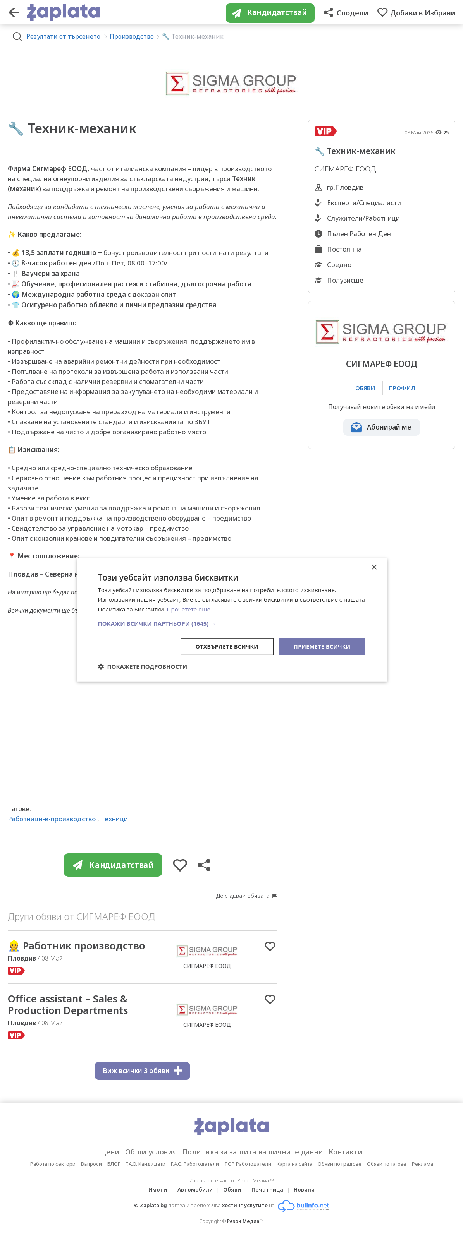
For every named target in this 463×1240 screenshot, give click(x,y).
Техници (114, 818)
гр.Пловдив (345, 187)
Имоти (157, 1189)
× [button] (374, 567)
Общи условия (151, 1151)
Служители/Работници (363, 218)
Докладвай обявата (242, 895)
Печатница (267, 1189)
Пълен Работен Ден (359, 233)
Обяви (232, 1189)
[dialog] (232, 620)
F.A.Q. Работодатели (195, 1163)
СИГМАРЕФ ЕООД (381, 364)
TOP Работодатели (247, 1163)
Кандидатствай (113, 865)
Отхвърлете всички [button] (227, 646)
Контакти (346, 1151)
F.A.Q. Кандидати (145, 1163)
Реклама (422, 1163)
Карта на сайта (294, 1163)
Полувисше (345, 280)
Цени (110, 1151)
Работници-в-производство (52, 818)
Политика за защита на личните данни (252, 1151)
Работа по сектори (53, 1163)
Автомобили (195, 1189)
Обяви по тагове (386, 1163)
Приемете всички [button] (322, 646)
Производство (132, 36)
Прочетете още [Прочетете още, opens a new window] (188, 609)
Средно (339, 264)
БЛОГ (113, 1163)
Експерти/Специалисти (364, 202)
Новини (304, 1189)
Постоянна (344, 249)
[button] (231, 623)
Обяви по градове (339, 1163)
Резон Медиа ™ (245, 1221)
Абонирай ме (389, 427)
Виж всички (142, 1070)
